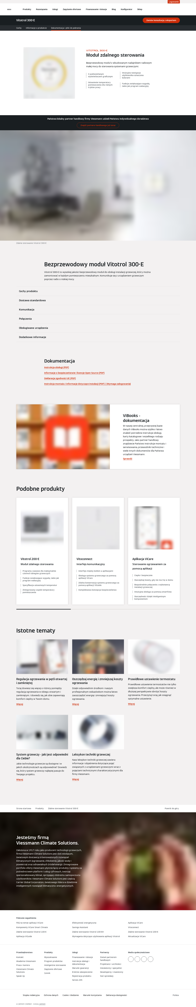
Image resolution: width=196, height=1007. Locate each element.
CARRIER (42, 1004)
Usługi (55, 9)
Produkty (27, 9)
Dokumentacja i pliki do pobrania (66, 28)
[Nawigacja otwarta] (9, 9)
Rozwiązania (41, 9)
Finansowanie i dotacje (96, 9)
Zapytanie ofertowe (72, 9)
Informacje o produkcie (36, 28)
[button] (172, 808)
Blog (114, 9)
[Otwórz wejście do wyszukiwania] (178, 9)
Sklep (139, 9)
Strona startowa (23, 808)
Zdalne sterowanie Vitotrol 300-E (63, 808)
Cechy (19, 28)
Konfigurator (126, 9)
